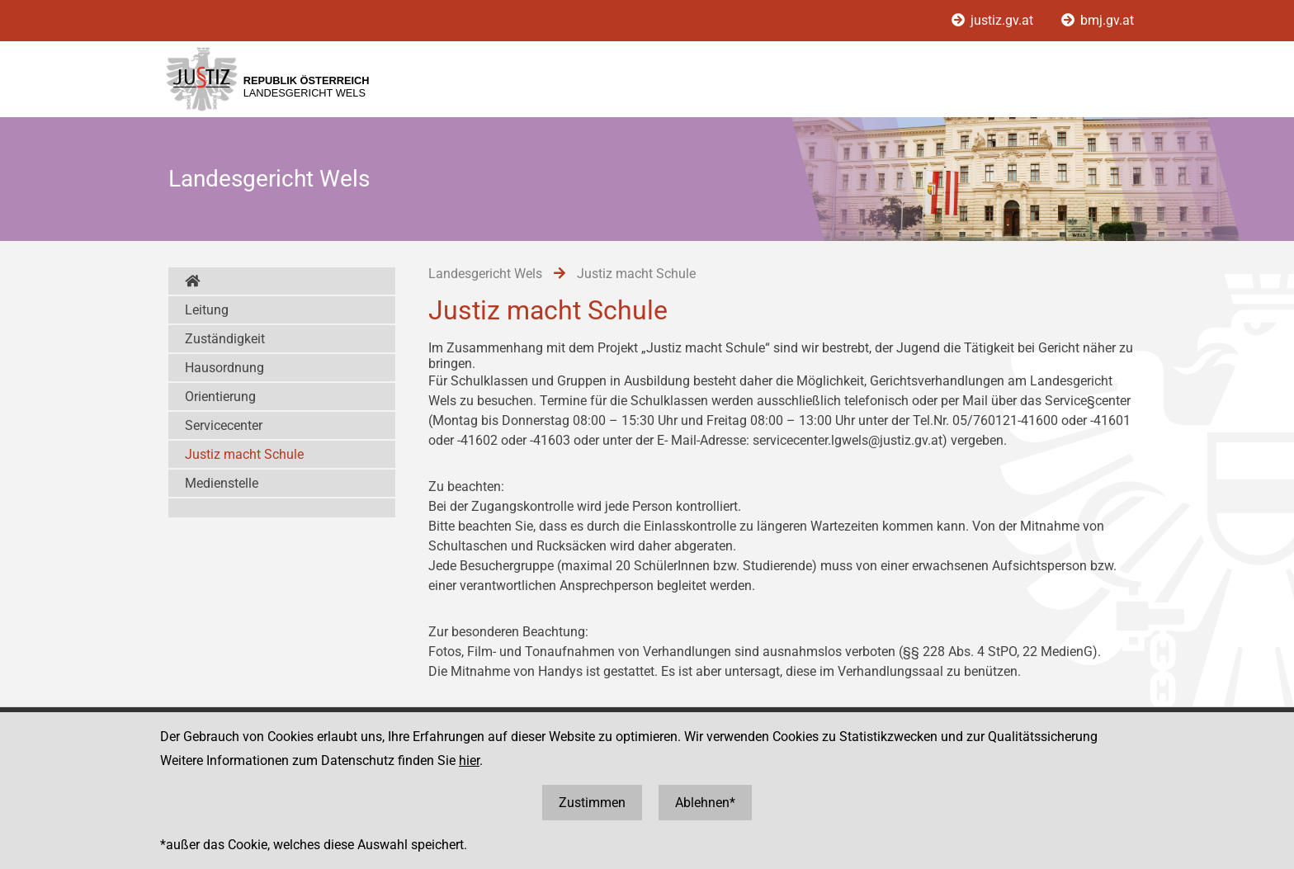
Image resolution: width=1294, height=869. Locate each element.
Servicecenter (223, 425)
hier (469, 760)
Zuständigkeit (225, 339)
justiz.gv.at (994, 20)
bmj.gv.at (1097, 20)
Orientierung (220, 396)
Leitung (207, 310)
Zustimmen (592, 802)
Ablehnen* (705, 802)
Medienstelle (221, 483)
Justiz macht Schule (244, 454)
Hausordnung (224, 367)
